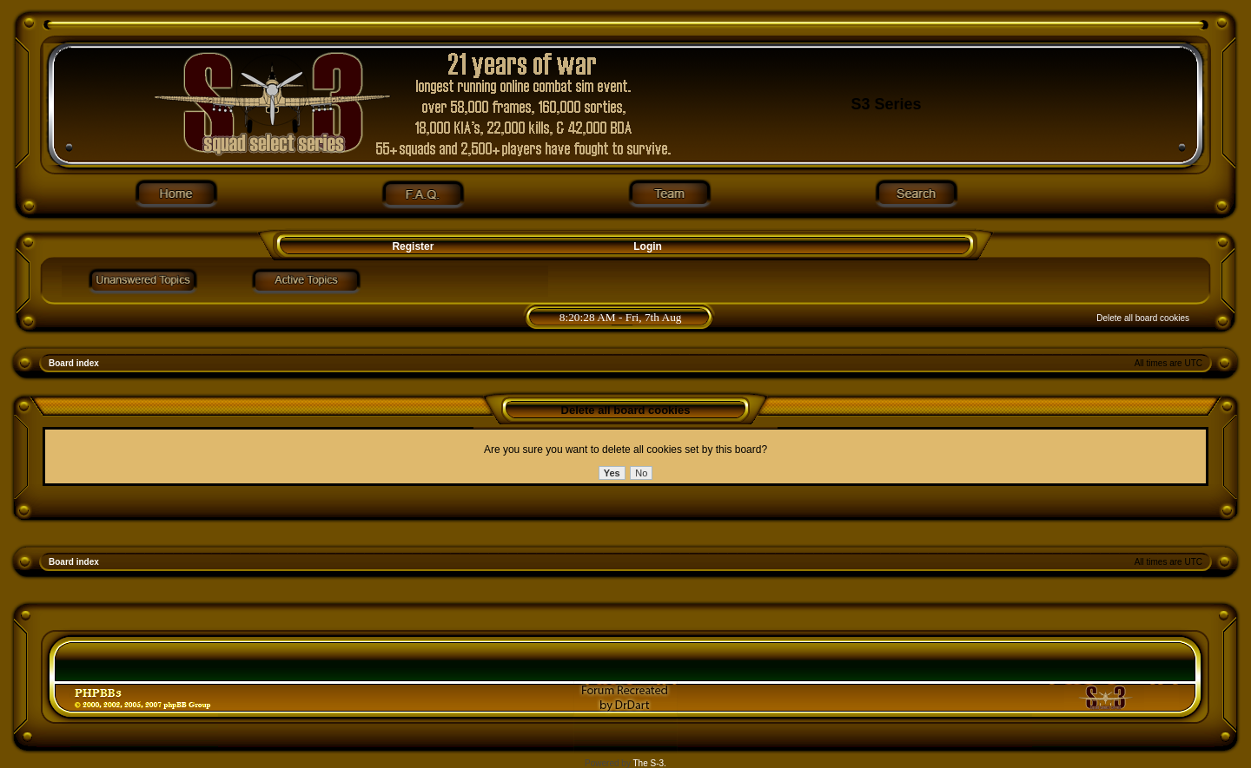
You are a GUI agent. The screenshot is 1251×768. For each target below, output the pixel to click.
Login (647, 246)
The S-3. (649, 763)
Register (411, 246)
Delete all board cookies (1142, 318)
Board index (74, 363)
